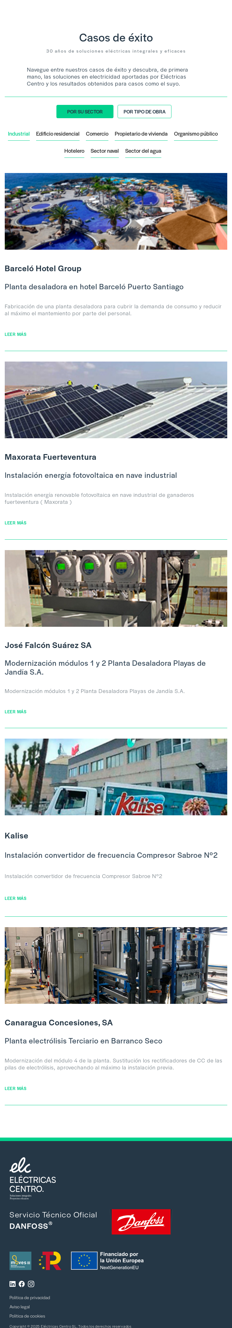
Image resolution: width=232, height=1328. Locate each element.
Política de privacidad (30, 1297)
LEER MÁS (16, 334)
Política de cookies (27, 1315)
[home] (34, 7)
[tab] (84, 111)
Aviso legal (20, 1306)
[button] (218, 10)
